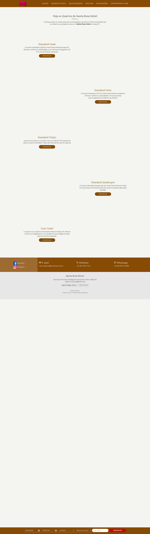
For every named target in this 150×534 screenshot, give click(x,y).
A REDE (45, 3)
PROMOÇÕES (102, 3)
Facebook (18, 493)
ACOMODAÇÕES (76, 3)
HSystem (69, 523)
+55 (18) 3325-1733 (83, 496)
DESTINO (89, 3)
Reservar (47, 56)
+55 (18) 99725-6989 (121, 496)
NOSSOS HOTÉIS (58, 3)
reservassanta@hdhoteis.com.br (51, 496)
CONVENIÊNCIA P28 (119, 3)
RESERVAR (117, 530)
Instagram (19, 497)
